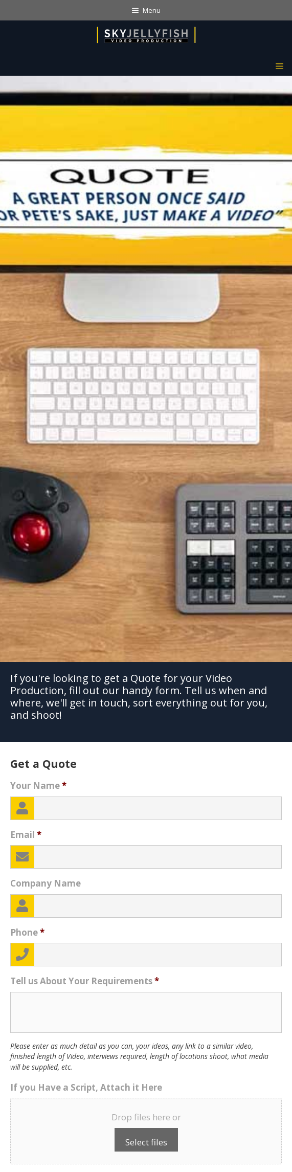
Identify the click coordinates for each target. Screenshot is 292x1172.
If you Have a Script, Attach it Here (86, 1087)
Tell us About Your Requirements (84, 981)
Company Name (45, 883)
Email (25, 835)
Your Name (38, 785)
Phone (27, 932)
